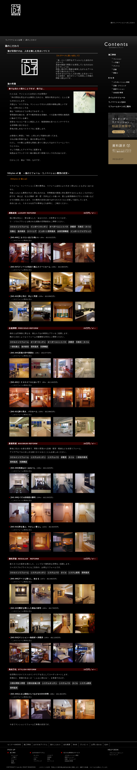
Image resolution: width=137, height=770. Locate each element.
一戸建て (14, 757)
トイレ (36, 757)
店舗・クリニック (70, 759)
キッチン (36, 755)
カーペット (50, 761)
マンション (14, 755)
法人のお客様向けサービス (72, 752)
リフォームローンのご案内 (119, 106)
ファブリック (38, 761)
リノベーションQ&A (117, 102)
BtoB (75, 744)
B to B (111, 78)
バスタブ (50, 755)
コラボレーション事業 (71, 755)
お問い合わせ (96, 744)
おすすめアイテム (40, 744)
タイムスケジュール (116, 98)
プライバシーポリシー (116, 753)
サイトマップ (114, 754)
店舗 (12, 761)
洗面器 (49, 757)
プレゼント (84, 744)
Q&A (106, 744)
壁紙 (48, 759)
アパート (14, 759)
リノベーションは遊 (13, 40)
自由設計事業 (69, 761)
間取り (13, 763)
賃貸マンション (69, 757)
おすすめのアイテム (38, 752)
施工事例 (27, 744)
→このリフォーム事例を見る (21, 240)
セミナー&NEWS (14, 744)
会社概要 (66, 744)
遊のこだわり (55, 744)
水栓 (35, 759)
